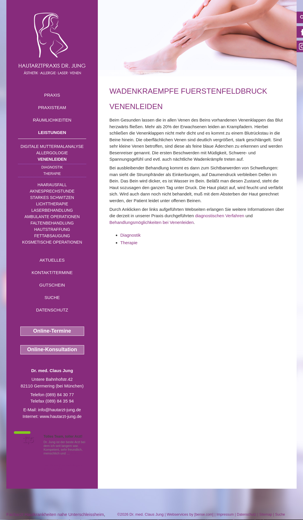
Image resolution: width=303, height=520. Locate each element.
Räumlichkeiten (52, 119)
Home (114, 73)
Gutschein (52, 284)
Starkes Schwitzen (52, 197)
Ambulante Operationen (52, 216)
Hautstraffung (52, 229)
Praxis (52, 95)
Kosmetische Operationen (52, 242)
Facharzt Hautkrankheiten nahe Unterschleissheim (55, 514)
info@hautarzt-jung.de (59, 409)
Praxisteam (52, 107)
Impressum (225, 514)
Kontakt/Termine (52, 272)
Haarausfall (51, 184)
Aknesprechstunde (52, 191)
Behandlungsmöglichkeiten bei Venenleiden (151, 222)
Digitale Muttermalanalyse (52, 146)
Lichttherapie (52, 204)
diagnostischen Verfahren (219, 215)
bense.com (203, 514)
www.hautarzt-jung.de (61, 416)
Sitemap (265, 514)
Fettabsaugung (52, 235)
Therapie (52, 174)
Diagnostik (52, 167)
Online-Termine (52, 331)
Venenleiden (52, 159)
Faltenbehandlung (52, 223)
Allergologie (52, 153)
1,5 (28, 440)
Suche (52, 297)
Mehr (74, 453)
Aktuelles (52, 260)
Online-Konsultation (52, 349)
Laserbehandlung (52, 210)
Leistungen (52, 132)
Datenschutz (52, 309)
